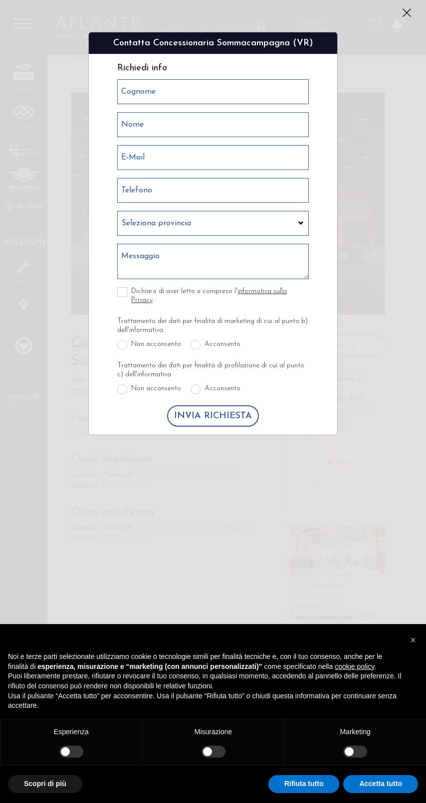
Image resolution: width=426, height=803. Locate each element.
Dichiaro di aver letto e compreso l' (209, 296)
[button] (413, 640)
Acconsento (222, 344)
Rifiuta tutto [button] (304, 784)
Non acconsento (156, 344)
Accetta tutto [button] (380, 784)
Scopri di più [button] (45, 784)
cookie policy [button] (354, 666)
